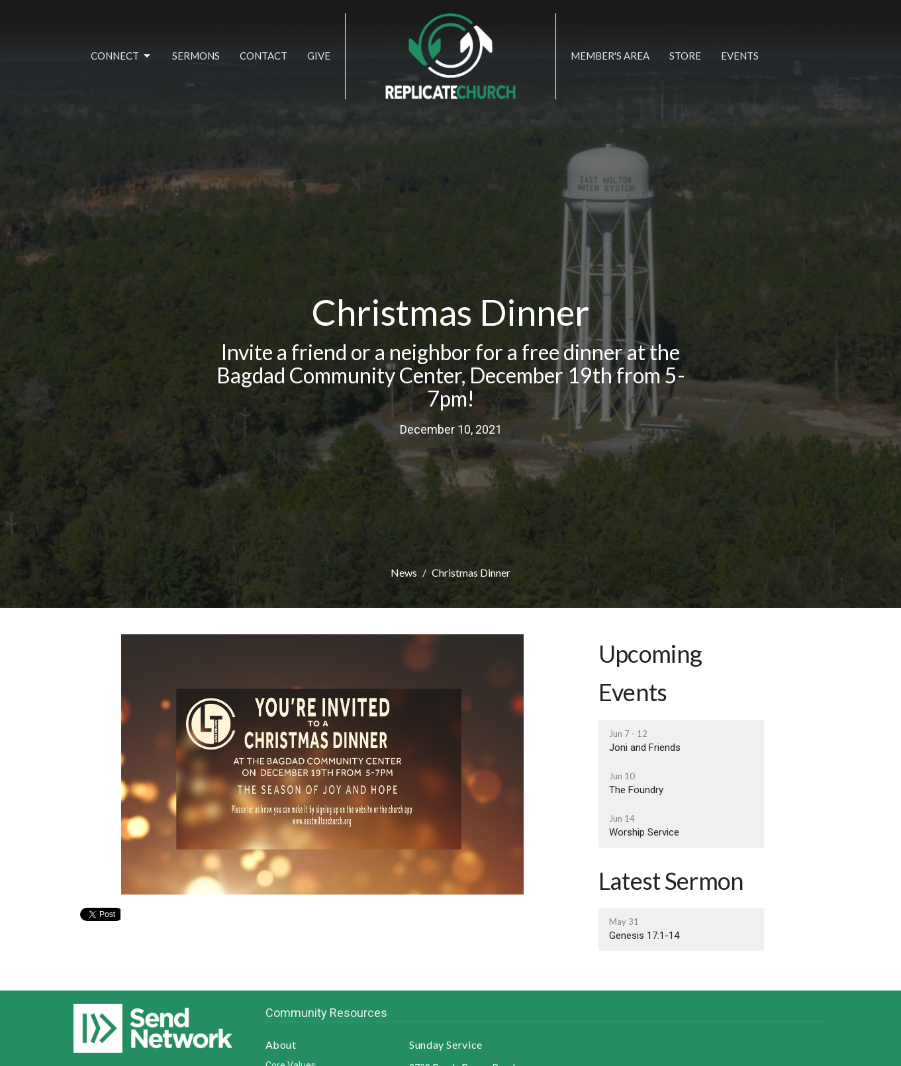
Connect (121, 56)
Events (740, 56)
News (404, 572)
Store (685, 56)
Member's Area (610, 56)
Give (318, 56)
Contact (263, 56)
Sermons (196, 56)
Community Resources (326, 1013)
